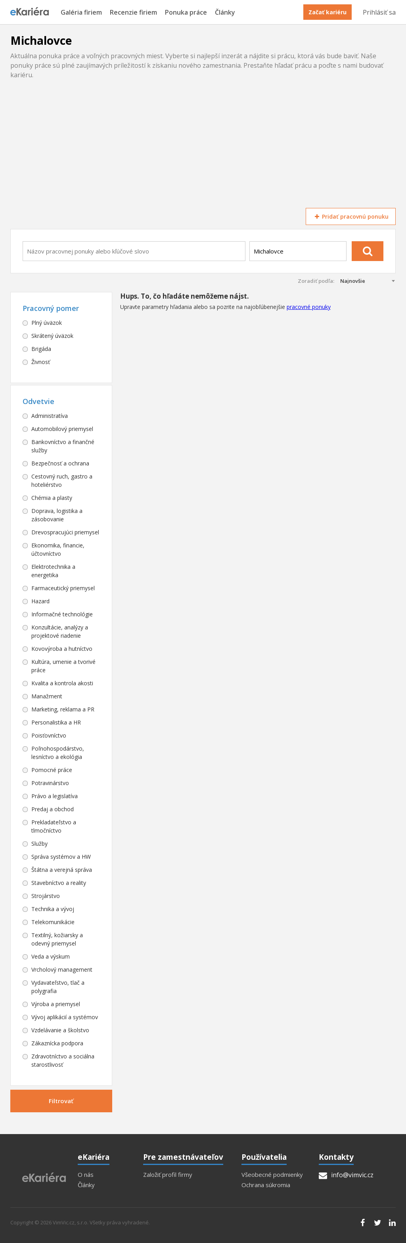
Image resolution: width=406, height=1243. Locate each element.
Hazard (40, 601)
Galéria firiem (81, 12)
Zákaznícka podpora (57, 1043)
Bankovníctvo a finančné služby (62, 446)
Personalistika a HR (56, 722)
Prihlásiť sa (379, 12)
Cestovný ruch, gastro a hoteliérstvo (61, 480)
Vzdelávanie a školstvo (60, 1030)
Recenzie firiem (133, 12)
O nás (86, 1174)
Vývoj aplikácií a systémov (64, 1017)
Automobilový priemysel (62, 429)
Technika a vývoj (52, 909)
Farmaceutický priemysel (63, 588)
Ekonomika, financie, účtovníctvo (57, 549)
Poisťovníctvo (48, 735)
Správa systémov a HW (61, 856)
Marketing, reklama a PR (62, 709)
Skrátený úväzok (52, 335)
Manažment (46, 696)
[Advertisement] (203, 148)
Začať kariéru (327, 12)
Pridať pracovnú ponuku (350, 216)
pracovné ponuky (309, 307)
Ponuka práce (186, 12)
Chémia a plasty (51, 497)
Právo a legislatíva (54, 796)
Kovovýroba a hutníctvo (61, 648)
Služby (39, 843)
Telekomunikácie (53, 922)
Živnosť (40, 362)
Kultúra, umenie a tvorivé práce (63, 666)
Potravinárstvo (50, 783)
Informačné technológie (62, 614)
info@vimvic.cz (346, 1174)
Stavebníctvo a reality (58, 882)
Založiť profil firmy (167, 1174)
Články (225, 12)
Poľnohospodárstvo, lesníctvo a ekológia (57, 753)
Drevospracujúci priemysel (65, 532)
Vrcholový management (61, 969)
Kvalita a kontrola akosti (62, 683)
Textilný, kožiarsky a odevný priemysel (57, 939)
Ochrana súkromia (265, 1185)
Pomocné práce (51, 770)
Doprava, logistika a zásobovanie (56, 515)
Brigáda (41, 349)
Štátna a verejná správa (61, 869)
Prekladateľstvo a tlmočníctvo (53, 826)
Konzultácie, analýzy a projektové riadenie (59, 631)
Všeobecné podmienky (272, 1174)
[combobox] (134, 251)
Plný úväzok (46, 322)
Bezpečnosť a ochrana (60, 463)
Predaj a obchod (52, 809)
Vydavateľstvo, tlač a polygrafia (57, 987)
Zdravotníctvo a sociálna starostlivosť (62, 1060)
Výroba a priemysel (55, 1004)
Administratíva (49, 415)
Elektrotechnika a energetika (53, 571)
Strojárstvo (45, 896)
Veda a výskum (50, 956)
